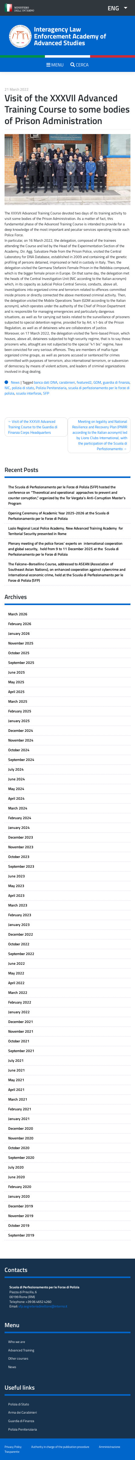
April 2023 (16, 895)
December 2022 (20, 934)
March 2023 (17, 905)
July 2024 (16, 769)
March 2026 (17, 614)
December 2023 (20, 837)
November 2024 (20, 740)
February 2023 (19, 915)
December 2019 (20, 1206)
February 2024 (19, 818)
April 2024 (16, 798)
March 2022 (17, 992)
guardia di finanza (116, 382)
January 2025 (19, 721)
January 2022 (19, 1012)
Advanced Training (21, 1350)
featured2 (84, 382)
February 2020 (19, 1186)
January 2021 (19, 1119)
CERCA (79, 64)
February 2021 (19, 1109)
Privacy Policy (13, 1446)
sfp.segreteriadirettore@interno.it (43, 1306)
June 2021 (16, 1070)
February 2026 (19, 624)
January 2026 (19, 633)
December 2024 (20, 730)
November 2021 (20, 1031)
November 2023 (20, 847)
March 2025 (17, 701)
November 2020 (20, 1138)
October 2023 (18, 857)
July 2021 (16, 1060)
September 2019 (21, 1235)
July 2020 (16, 1167)
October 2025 (18, 653)
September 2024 (21, 759)
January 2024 (19, 827)
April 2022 (16, 983)
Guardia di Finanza (21, 1420)
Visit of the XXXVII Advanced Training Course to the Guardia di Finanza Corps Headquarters (32, 427)
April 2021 (16, 1089)
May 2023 (16, 886)
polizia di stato (23, 388)
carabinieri (67, 382)
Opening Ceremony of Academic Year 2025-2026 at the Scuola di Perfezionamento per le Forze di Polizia (58, 515)
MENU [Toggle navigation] (55, 64)
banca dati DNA (45, 382)
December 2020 (20, 1128)
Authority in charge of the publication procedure (60, 1446)
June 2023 (16, 876)
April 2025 (16, 692)
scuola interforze (28, 393)
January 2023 (19, 924)
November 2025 (20, 643)
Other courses (18, 1358)
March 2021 (17, 1099)
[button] (115, 8)
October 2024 (18, 750)
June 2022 (16, 963)
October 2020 (18, 1148)
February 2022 (19, 1002)
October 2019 (18, 1225)
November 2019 (20, 1216)
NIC (7, 388)
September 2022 (21, 954)
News (15, 382)
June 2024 (16, 779)
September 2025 (21, 662)
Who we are (16, 1341)
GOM (97, 382)
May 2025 (16, 682)
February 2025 (19, 711)
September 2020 (21, 1157)
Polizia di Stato (18, 1404)
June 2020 (16, 1177)
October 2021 (18, 1041)
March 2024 (17, 808)
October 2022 (18, 944)
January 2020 (19, 1196)
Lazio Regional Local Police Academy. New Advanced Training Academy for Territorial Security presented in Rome (65, 531)
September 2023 (21, 866)
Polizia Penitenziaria (51, 388)
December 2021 (20, 1021)
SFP (46, 393)
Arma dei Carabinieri (22, 1412)
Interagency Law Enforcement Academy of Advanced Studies (70, 36)
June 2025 (16, 672)
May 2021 (16, 1080)
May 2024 (16, 789)
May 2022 (16, 973)
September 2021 (21, 1051)
